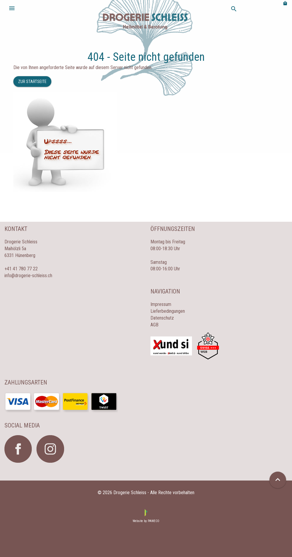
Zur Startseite (32, 81)
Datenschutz (162, 318)
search (233, 8)
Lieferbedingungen (167, 311)
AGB (154, 325)
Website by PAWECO (146, 521)
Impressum (160, 304)
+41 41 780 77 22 (21, 269)
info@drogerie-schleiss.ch (28, 275)
